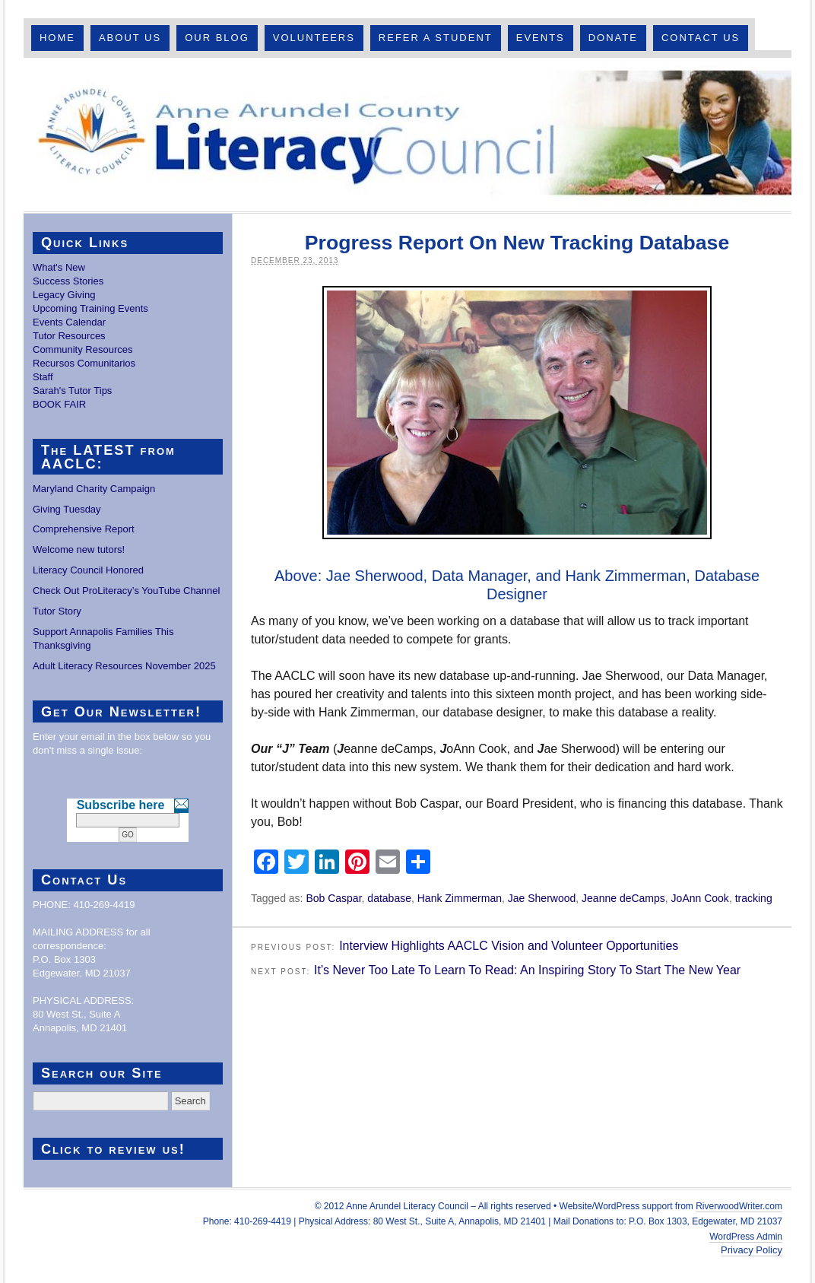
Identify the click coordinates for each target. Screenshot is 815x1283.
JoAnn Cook (700, 898)
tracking (753, 898)
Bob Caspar (333, 898)
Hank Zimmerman (459, 898)
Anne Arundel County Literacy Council (407, 134)
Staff (43, 377)
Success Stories (68, 281)
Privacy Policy (751, 1250)
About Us (130, 37)
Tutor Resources (69, 335)
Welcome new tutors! (79, 549)
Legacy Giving (64, 294)
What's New (59, 267)
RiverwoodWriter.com (739, 1206)
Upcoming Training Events (90, 308)
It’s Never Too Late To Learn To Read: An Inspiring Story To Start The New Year (527, 970)
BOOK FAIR (59, 404)
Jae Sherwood (542, 898)
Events (540, 37)
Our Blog (217, 37)
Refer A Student (436, 37)
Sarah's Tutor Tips (72, 390)
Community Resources (83, 349)
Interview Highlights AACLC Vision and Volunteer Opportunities (508, 945)
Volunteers (314, 37)
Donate (613, 37)
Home (57, 37)
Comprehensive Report (84, 529)
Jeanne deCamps (623, 898)
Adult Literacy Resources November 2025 (124, 666)
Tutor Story (57, 611)
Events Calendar (69, 322)
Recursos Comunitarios (84, 363)
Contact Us (700, 37)
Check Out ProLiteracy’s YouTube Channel (126, 590)
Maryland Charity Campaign (94, 488)
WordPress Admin (745, 1236)
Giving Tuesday (67, 509)
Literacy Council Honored (88, 570)
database (389, 898)
